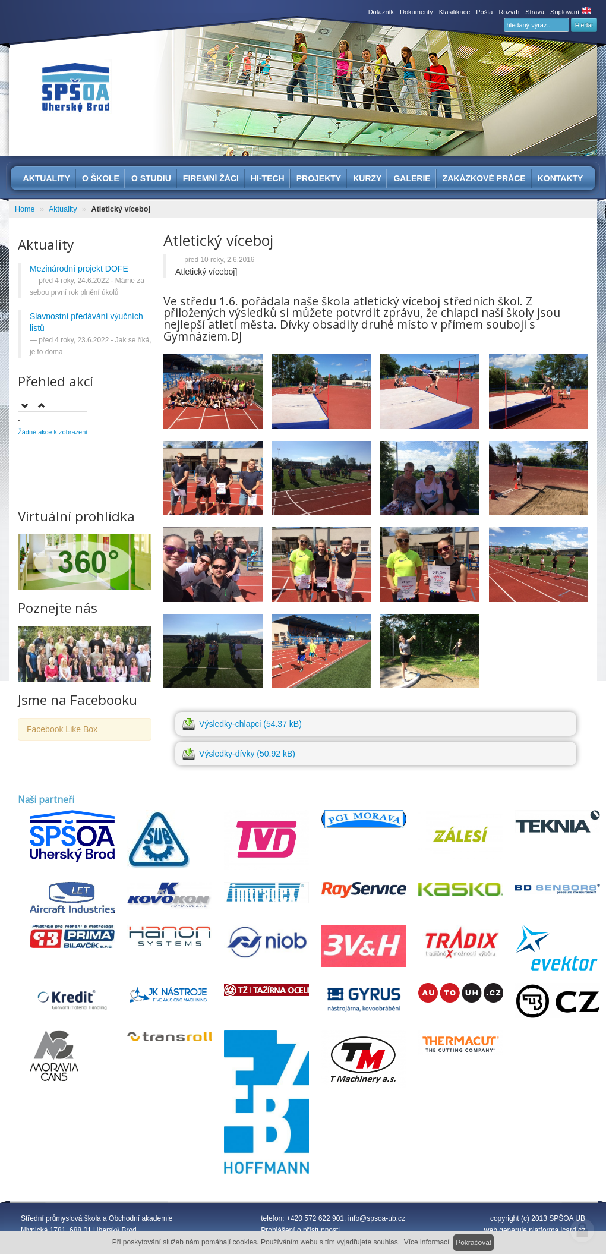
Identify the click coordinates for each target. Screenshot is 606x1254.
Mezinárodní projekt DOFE (79, 268)
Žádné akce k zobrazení (52, 432)
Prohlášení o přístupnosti (300, 1230)
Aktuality (63, 209)
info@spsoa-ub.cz (376, 1218)
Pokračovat (473, 1243)
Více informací (427, 1242)
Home (25, 209)
